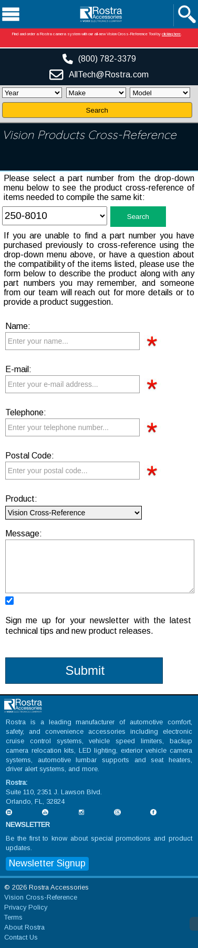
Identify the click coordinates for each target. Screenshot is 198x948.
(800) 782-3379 (107, 58)
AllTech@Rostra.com (109, 74)
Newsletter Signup (47, 863)
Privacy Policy (25, 907)
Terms (13, 917)
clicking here (171, 34)
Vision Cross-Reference (40, 897)
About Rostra (24, 927)
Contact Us (21, 937)
